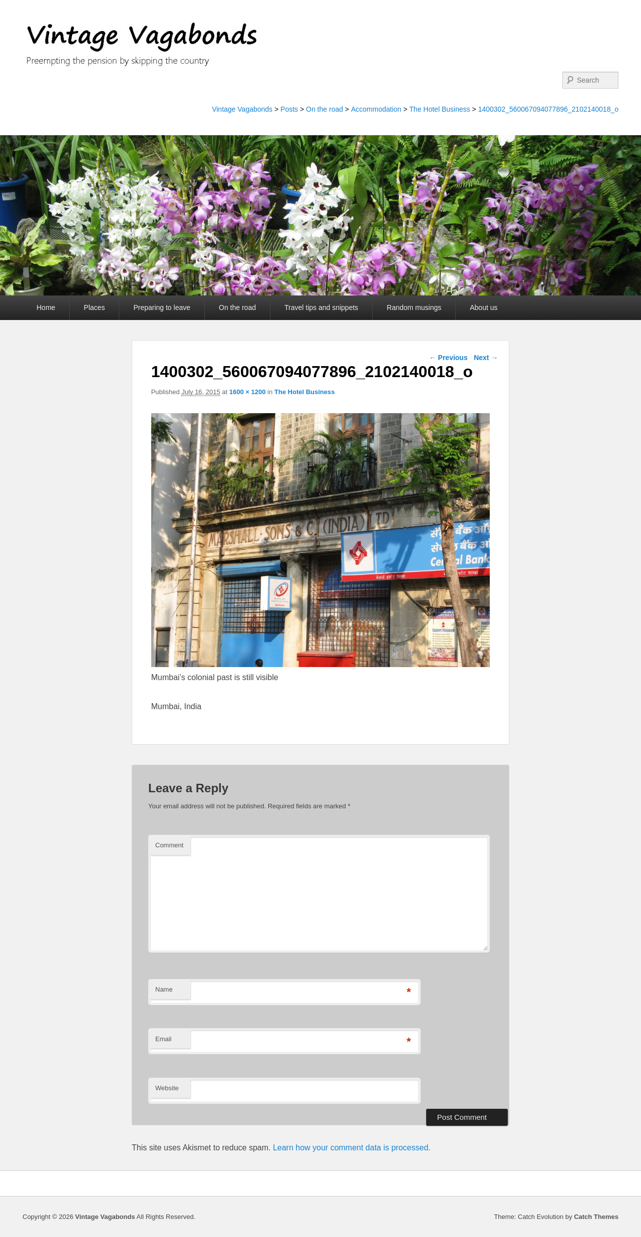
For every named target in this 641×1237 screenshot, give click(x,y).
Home (46, 307)
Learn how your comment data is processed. (352, 1147)
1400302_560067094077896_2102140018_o (548, 109)
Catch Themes (596, 1216)
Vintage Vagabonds (242, 109)
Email (163, 1039)
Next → (486, 358)
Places (94, 307)
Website (167, 1088)
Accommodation (376, 109)
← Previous (448, 358)
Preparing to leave (161, 307)
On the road (324, 109)
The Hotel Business (439, 109)
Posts (289, 109)
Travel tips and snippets (321, 307)
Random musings (414, 307)
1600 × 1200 (247, 392)
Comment (169, 845)
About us (483, 307)
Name (164, 989)
